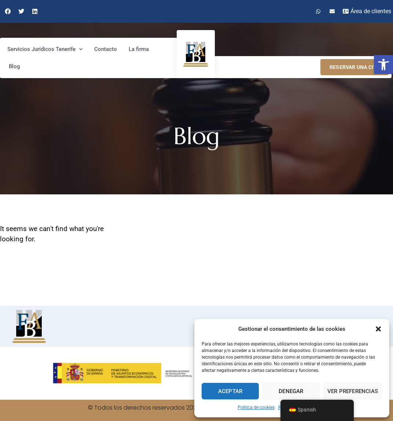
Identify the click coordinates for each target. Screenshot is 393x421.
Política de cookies (256, 407)
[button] (383, 64)
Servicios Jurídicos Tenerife (44, 49)
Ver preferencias (352, 391)
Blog (14, 66)
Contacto (105, 49)
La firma (139, 49)
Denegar (291, 391)
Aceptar (230, 391)
